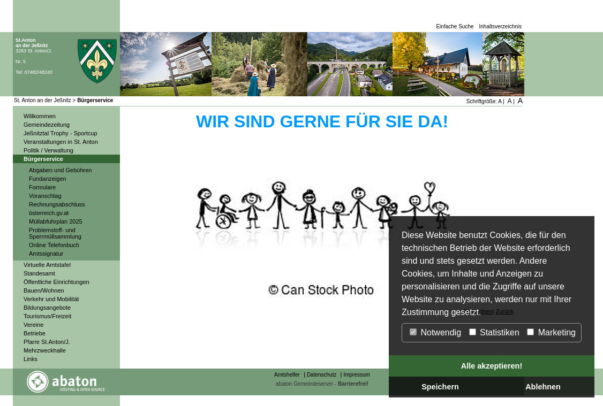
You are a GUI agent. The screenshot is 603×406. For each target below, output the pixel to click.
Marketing (551, 332)
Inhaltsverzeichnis (500, 26)
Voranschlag (45, 196)
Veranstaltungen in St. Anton (61, 142)
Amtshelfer (287, 375)
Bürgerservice (95, 100)
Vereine (33, 324)
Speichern (440, 386)
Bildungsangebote (47, 307)
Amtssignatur (46, 253)
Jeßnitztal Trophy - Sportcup (60, 133)
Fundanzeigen (47, 178)
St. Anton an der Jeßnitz (42, 100)
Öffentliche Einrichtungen (56, 282)
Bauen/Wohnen (44, 290)
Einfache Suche (454, 26)
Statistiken (494, 332)
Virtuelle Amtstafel (47, 265)
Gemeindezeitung (47, 124)
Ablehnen (543, 386)
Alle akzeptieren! (491, 366)
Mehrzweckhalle (45, 350)
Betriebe (35, 333)
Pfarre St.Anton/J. (47, 342)
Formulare (42, 187)
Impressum (356, 375)
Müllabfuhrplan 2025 (55, 221)
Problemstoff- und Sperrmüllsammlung (55, 233)
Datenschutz (322, 375)
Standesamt (39, 273)
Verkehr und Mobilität (51, 299)
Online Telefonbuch (54, 245)
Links (30, 359)
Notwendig (435, 332)
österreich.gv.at (49, 213)
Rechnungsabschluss (57, 204)
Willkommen (40, 116)
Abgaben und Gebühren (60, 170)
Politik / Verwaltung (48, 150)
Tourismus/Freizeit (47, 316)
